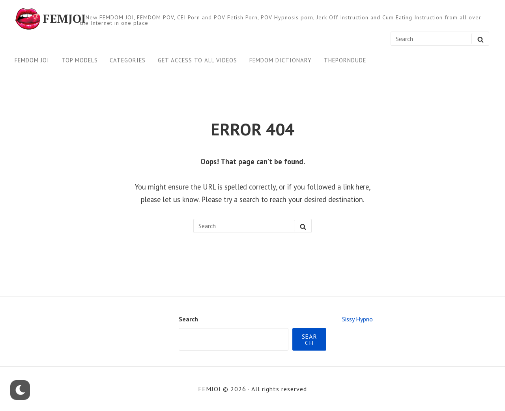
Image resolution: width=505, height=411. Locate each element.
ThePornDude (345, 60)
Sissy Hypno (357, 319)
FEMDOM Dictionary (280, 60)
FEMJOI (64, 19)
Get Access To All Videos (197, 60)
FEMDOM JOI (32, 60)
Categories (128, 60)
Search (188, 319)
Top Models (80, 60)
